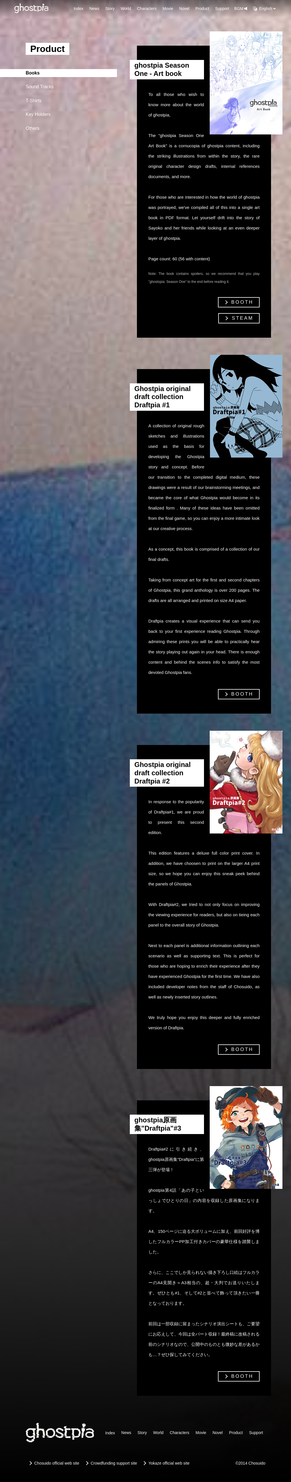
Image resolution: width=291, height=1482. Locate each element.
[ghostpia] (31, 9)
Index (78, 8)
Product (202, 8)
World (126, 8)
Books (33, 73)
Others (32, 128)
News (94, 8)
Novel (184, 8)
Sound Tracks (40, 86)
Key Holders (38, 114)
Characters (146, 8)
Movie (168, 8)
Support (222, 8)
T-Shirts (33, 100)
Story (110, 8)
